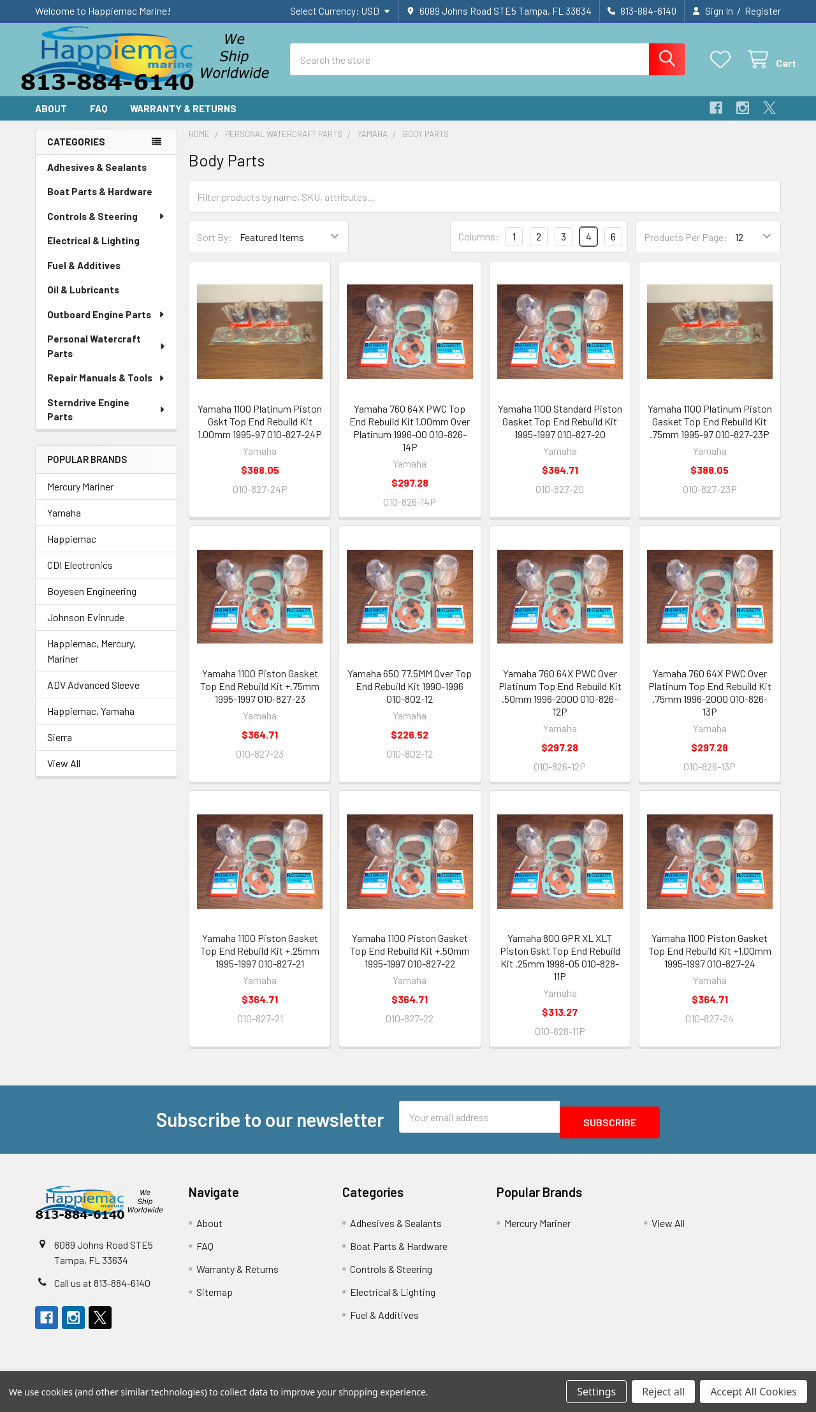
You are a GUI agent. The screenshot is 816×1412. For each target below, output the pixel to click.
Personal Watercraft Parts (106, 357)
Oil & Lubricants (83, 301)
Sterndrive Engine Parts (106, 421)
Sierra (59, 748)
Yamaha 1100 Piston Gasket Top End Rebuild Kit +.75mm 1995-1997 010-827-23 (259, 697)
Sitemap (214, 1297)
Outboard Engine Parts (106, 326)
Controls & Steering (106, 227)
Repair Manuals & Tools (106, 389)
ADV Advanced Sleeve (93, 696)
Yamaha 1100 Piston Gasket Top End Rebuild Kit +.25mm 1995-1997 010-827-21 (259, 962)
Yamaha (64, 524)
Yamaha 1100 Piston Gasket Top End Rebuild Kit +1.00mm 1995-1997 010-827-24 (709, 962)
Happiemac (71, 550)
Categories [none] (76, 153)
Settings (596, 1392)
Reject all (663, 1392)
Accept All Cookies (753, 1392)
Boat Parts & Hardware (99, 203)
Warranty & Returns (183, 120)
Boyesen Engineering (91, 602)
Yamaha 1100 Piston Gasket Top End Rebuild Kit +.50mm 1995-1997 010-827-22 (410, 962)
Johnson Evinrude (85, 628)
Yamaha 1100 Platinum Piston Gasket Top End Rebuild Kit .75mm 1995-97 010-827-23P (710, 433)
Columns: (478, 248)
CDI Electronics (80, 576)
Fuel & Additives (83, 277)
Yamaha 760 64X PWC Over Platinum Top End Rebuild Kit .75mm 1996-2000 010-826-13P (709, 704)
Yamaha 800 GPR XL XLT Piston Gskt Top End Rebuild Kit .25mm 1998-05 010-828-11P (560, 968)
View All (63, 775)
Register (763, 11)
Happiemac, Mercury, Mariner (91, 662)
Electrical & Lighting (93, 252)
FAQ (98, 120)
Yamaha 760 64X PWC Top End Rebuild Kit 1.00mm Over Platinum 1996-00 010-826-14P (409, 439)
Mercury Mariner (80, 498)
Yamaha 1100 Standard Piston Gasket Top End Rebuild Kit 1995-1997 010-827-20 (560, 433)
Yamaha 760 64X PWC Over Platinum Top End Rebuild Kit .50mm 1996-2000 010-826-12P (560, 704)
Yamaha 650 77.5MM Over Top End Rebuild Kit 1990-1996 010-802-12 (409, 697)
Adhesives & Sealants (97, 178)
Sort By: (214, 248)
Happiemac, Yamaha (91, 722)
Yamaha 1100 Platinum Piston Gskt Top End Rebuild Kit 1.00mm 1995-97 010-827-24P (260, 433)
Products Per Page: (685, 248)
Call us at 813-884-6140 (102, 1289)
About (51, 120)
